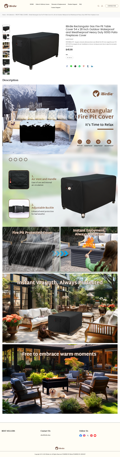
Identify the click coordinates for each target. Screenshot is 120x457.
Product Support (72, 4)
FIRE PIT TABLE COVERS (22, 14)
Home (4, 14)
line (71, 66)
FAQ (80, 4)
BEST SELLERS (8, 431)
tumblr (88, 66)
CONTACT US (112, 6)
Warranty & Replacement (59, 4)
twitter (75, 66)
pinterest (83, 66)
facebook (67, 66)
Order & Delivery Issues (42, 4)
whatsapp (79, 66)
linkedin (92, 66)
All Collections (10, 14)
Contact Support (55, 7)
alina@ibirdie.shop (45, 435)
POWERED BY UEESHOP (79, 454)
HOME (32, 4)
